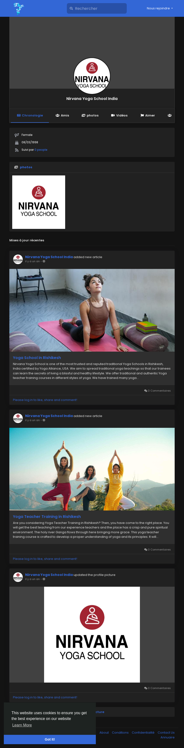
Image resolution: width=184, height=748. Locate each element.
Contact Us (166, 732)
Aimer (147, 115)
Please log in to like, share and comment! (45, 400)
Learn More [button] (22, 725)
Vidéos (119, 115)
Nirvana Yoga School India (92, 98)
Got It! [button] (50, 739)
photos (90, 115)
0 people (40, 150)
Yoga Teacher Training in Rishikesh (47, 516)
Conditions (120, 732)
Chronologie (30, 115)
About (104, 732)
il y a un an (32, 261)
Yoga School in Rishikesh (37, 357)
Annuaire (168, 737)
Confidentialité (143, 732)
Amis (62, 115)
